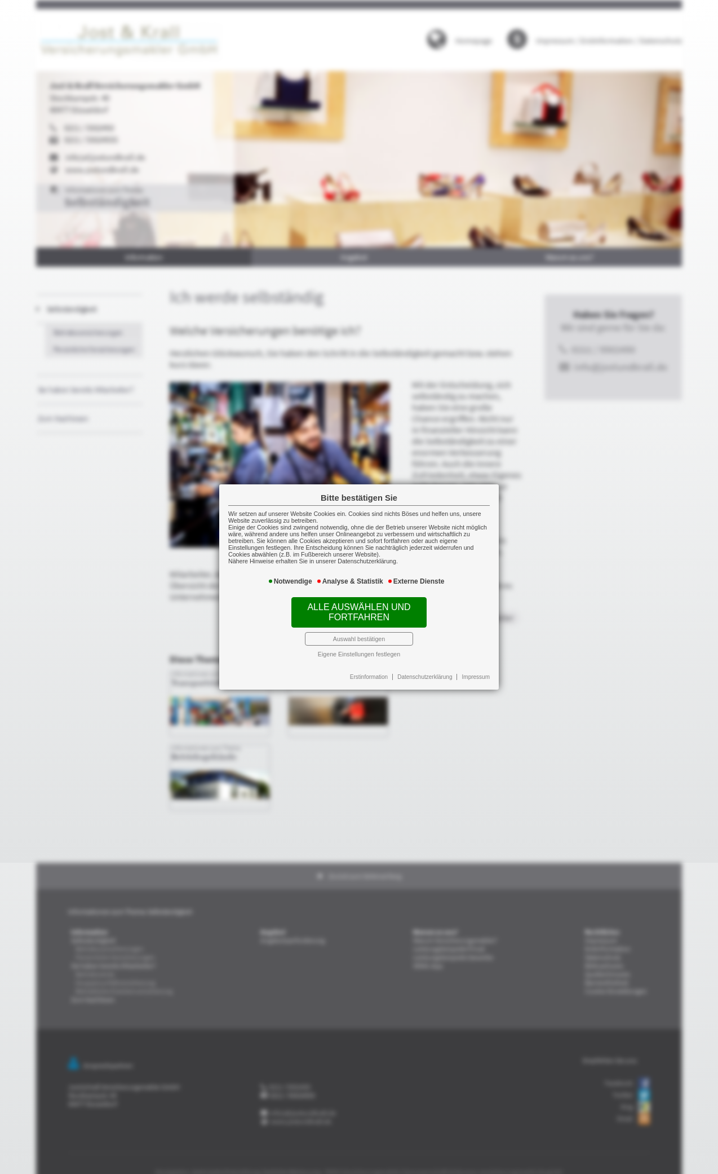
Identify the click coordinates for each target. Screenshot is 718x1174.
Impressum (464, 664)
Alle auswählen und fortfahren (359, 607)
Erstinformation (368, 664)
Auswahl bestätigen (359, 630)
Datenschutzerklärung (419, 664)
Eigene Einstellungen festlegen (359, 644)
